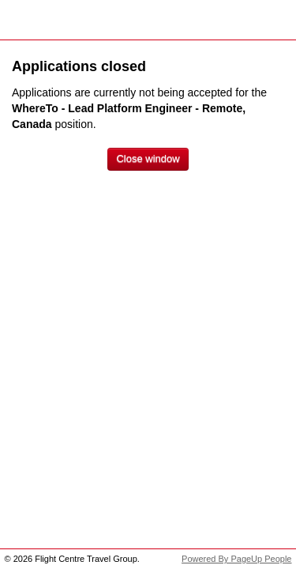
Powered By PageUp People (236, 558)
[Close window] (147, 159)
